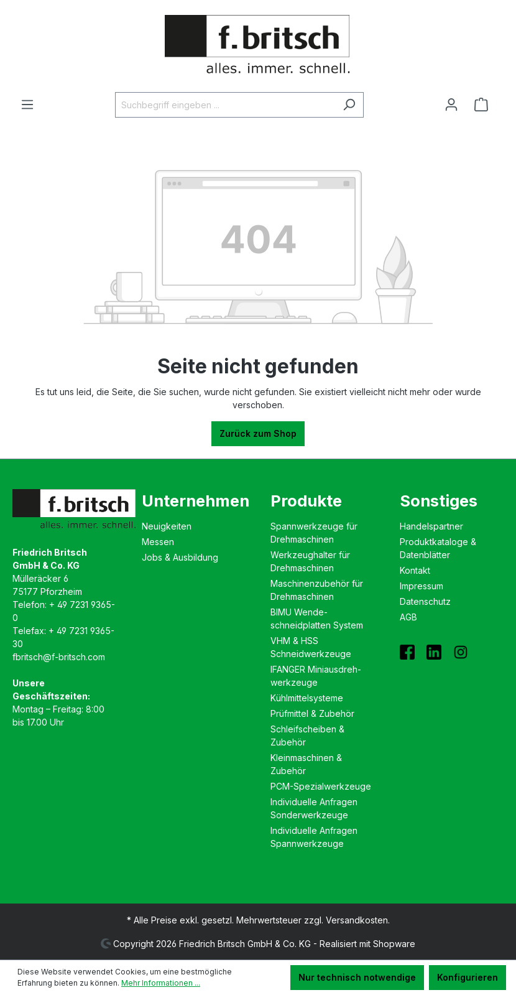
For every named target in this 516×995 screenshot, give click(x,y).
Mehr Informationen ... (160, 983)
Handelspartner (431, 526)
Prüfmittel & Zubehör (312, 713)
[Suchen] (349, 105)
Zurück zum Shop (258, 433)
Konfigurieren (467, 977)
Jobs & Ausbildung (180, 557)
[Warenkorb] (485, 104)
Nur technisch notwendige (357, 977)
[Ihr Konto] (451, 104)
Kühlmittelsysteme (306, 698)
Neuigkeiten (166, 526)
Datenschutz (425, 601)
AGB (408, 617)
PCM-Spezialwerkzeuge (320, 786)
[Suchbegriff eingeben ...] (225, 105)
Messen (158, 541)
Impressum (421, 586)
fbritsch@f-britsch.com (58, 657)
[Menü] (27, 104)
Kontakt (415, 570)
